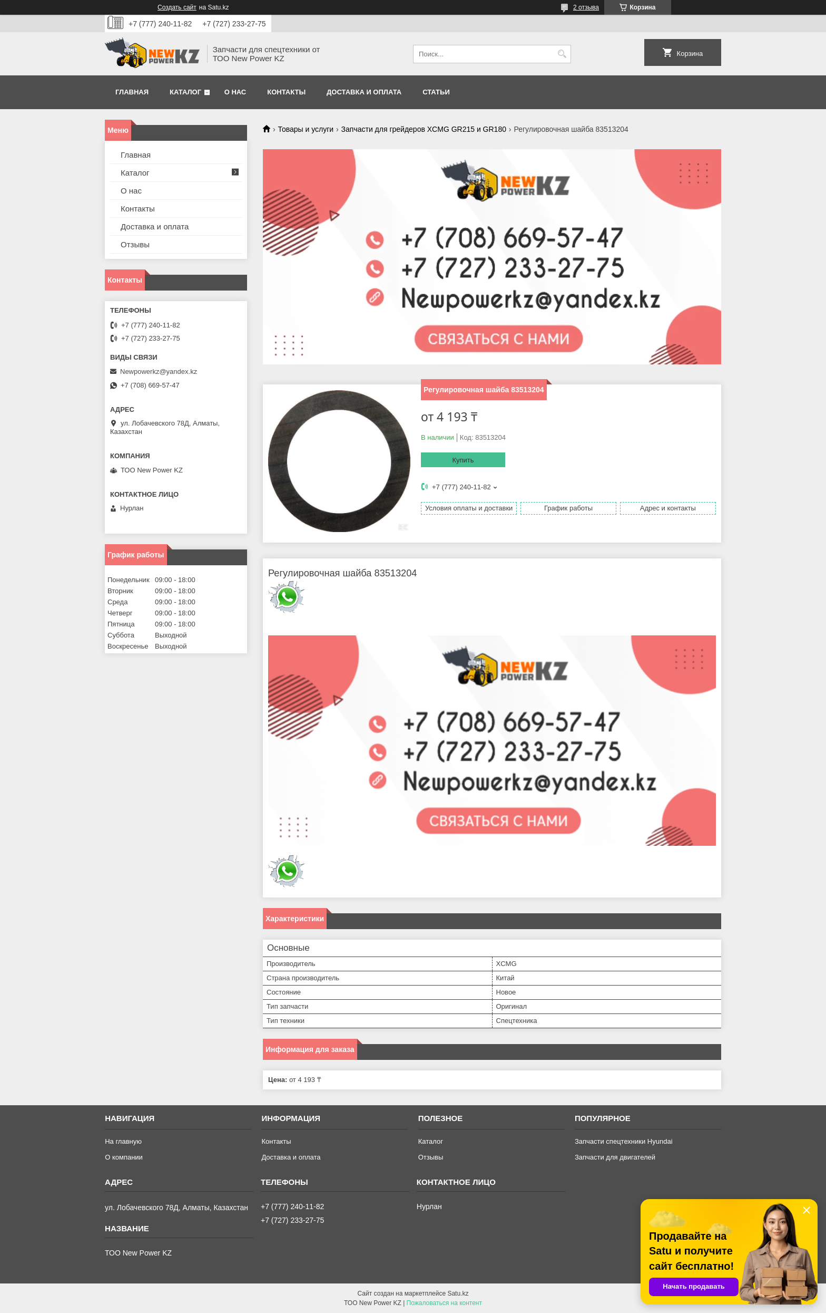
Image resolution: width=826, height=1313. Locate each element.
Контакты (286, 92)
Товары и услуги (305, 129)
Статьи (436, 92)
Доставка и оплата (364, 92)
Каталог (185, 92)
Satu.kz (457, 1293)
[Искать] (562, 54)
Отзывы (135, 244)
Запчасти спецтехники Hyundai (624, 1141)
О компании (124, 1157)
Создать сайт (177, 7)
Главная (132, 92)
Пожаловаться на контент (444, 1303)
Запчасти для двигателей (615, 1157)
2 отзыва (586, 7)
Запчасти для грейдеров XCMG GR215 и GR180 (423, 129)
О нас (235, 92)
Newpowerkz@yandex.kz (158, 371)
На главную (123, 1141)
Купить (463, 460)
